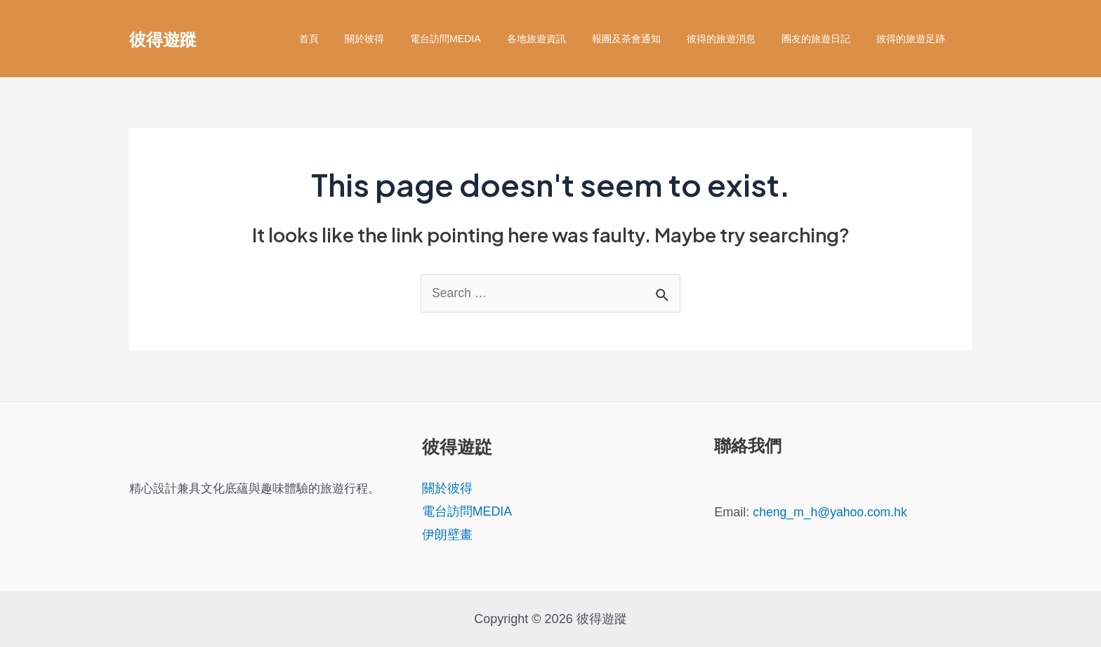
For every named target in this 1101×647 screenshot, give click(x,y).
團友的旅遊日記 (825, 38)
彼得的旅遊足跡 (913, 38)
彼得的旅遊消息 (736, 38)
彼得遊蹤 (163, 38)
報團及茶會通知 (648, 38)
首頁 (357, 38)
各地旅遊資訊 (564, 38)
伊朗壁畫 (447, 535)
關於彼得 (406, 38)
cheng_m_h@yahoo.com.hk (831, 512)
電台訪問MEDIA (480, 38)
